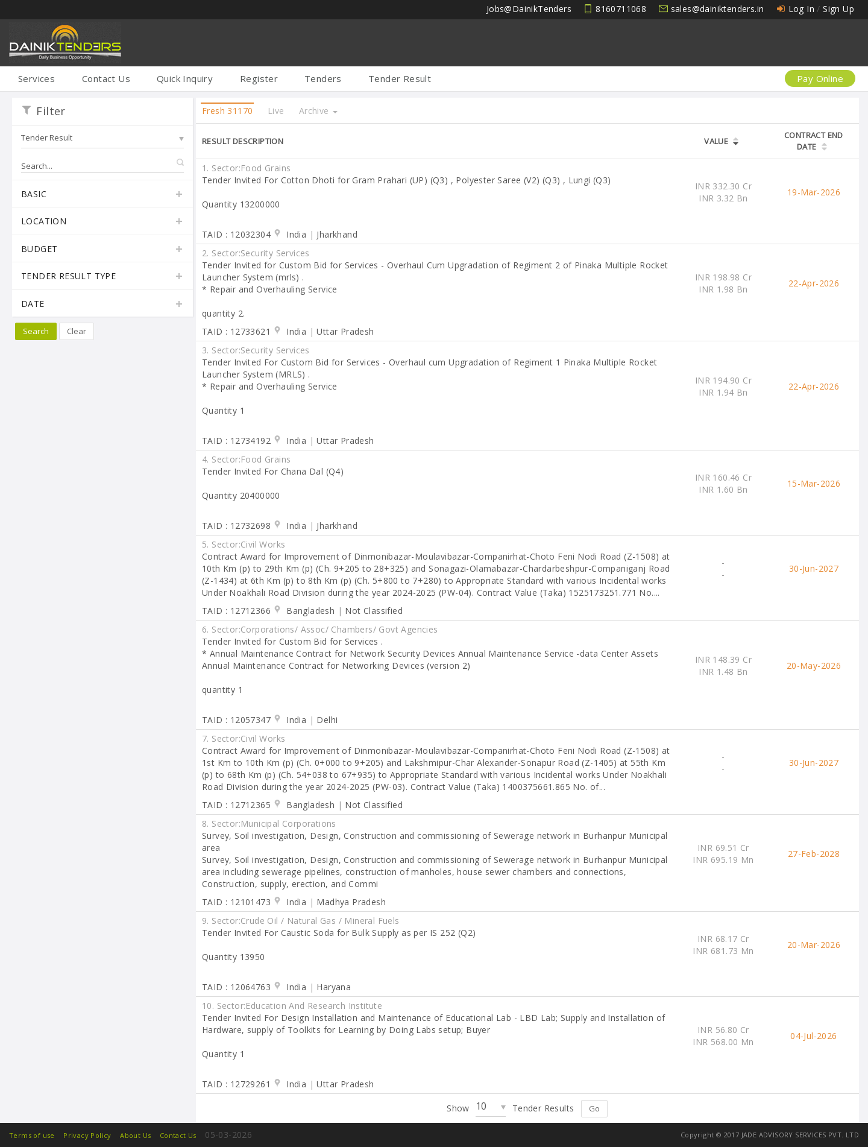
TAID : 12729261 (236, 1084)
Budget (102, 249)
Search (36, 331)
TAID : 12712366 (236, 610)
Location (102, 222)
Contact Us (106, 78)
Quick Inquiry (185, 78)
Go (594, 1108)
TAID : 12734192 (236, 440)
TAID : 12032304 (236, 234)
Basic (102, 194)
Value (716, 141)
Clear (76, 331)
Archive (318, 110)
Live (276, 110)
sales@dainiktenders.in (717, 8)
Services (36, 78)
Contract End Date (813, 141)
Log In (801, 8)
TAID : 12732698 (236, 525)
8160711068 (621, 8)
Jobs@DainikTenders (528, 8)
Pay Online (820, 78)
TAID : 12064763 (236, 987)
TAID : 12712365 (236, 804)
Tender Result (399, 78)
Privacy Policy (87, 1135)
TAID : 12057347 (236, 719)
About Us (135, 1135)
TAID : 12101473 (236, 902)
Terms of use (32, 1135)
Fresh (227, 110)
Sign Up (838, 8)
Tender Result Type (102, 276)
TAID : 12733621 (236, 331)
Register (259, 78)
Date (102, 304)
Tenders (323, 78)
